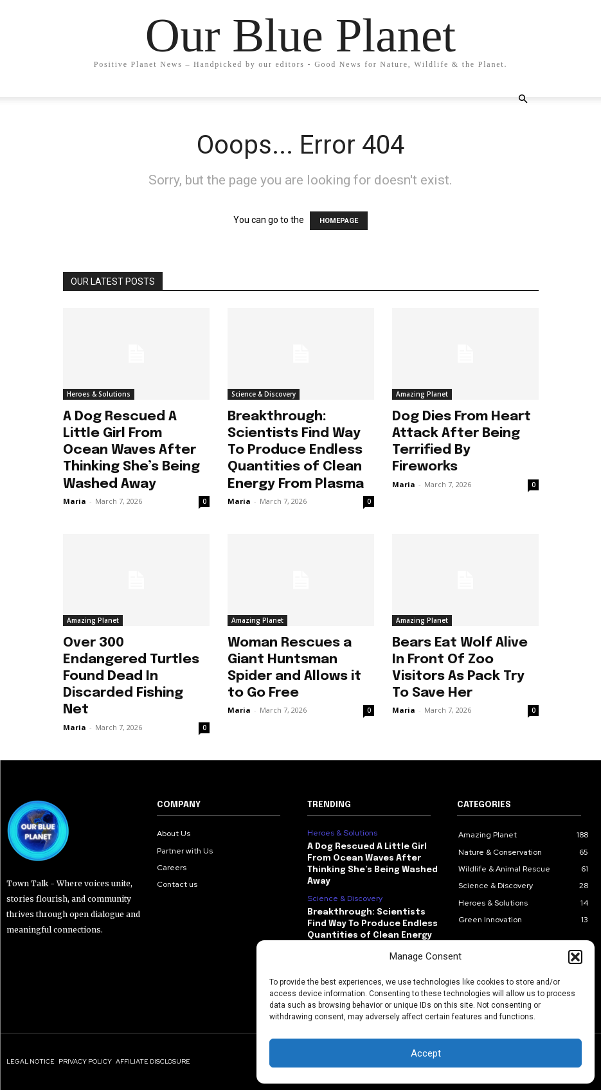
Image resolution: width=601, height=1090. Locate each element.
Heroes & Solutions (98, 393)
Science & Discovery (263, 393)
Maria (74, 501)
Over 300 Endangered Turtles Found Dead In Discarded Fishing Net (131, 676)
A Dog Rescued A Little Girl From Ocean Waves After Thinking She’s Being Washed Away (131, 450)
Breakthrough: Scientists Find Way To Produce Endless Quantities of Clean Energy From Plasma (296, 450)
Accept (426, 1053)
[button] (575, 957)
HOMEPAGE (338, 221)
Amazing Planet (422, 393)
